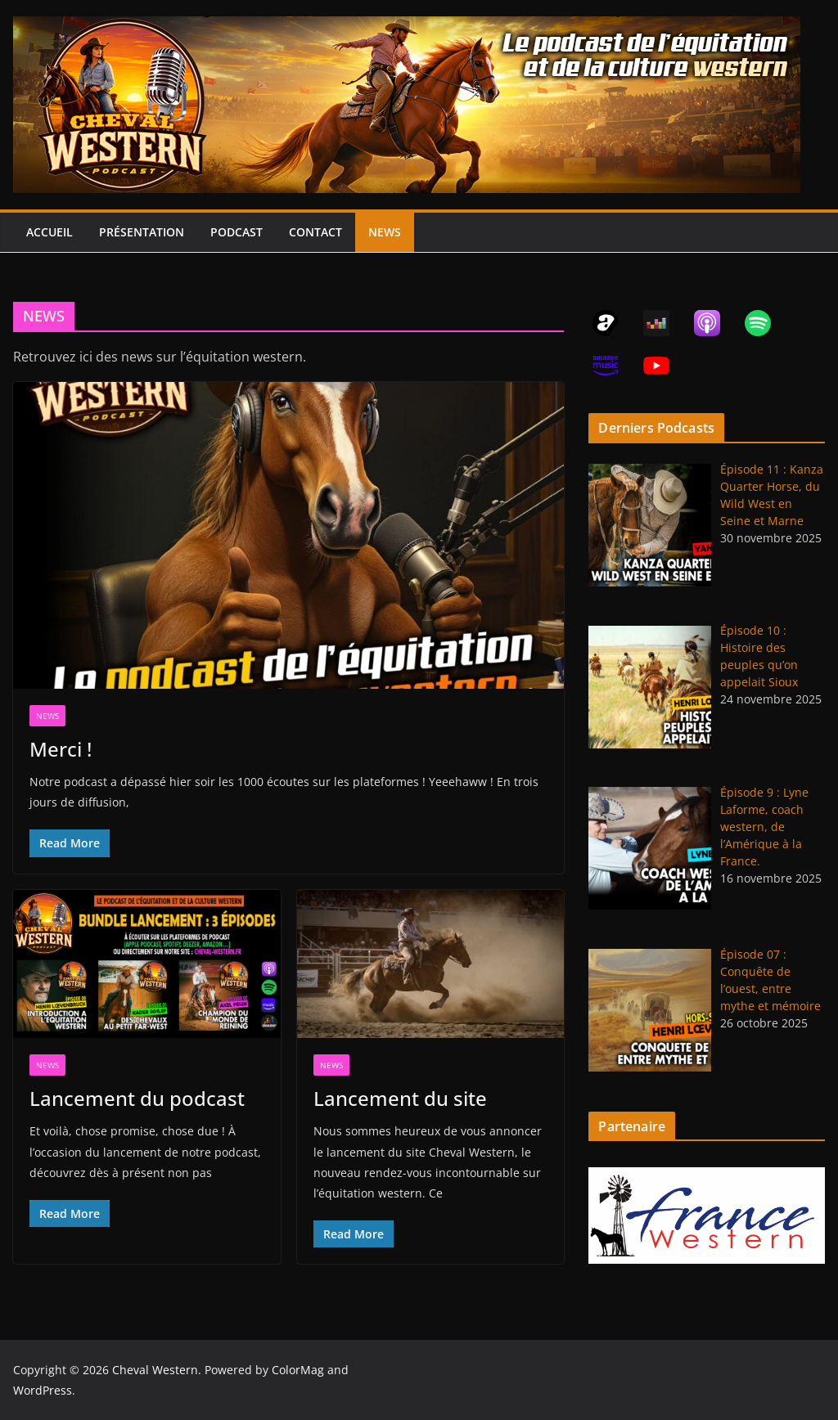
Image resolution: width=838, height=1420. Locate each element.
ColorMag (298, 1369)
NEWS (384, 232)
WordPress (42, 1390)
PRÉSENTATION (141, 232)
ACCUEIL (49, 232)
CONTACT (315, 232)
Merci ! (60, 748)
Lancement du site (400, 1098)
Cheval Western (155, 1369)
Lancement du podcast (137, 1098)
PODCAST (236, 232)
